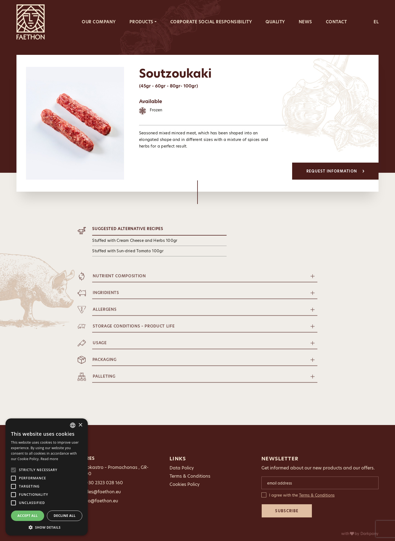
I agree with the (302, 495)
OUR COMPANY (99, 22)
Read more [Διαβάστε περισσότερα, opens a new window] (49, 459)
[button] (46, 527)
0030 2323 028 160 (102, 483)
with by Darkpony (360, 533)
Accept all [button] (28, 515)
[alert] (46, 477)
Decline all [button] (65, 515)
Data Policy (182, 468)
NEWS (305, 22)
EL (376, 22)
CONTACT (336, 22)
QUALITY (275, 22)
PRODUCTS (141, 22)
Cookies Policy (185, 484)
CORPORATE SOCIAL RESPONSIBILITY (211, 22)
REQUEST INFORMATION (335, 171)
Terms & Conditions (190, 476)
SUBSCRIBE (286, 510)
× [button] (80, 425)
